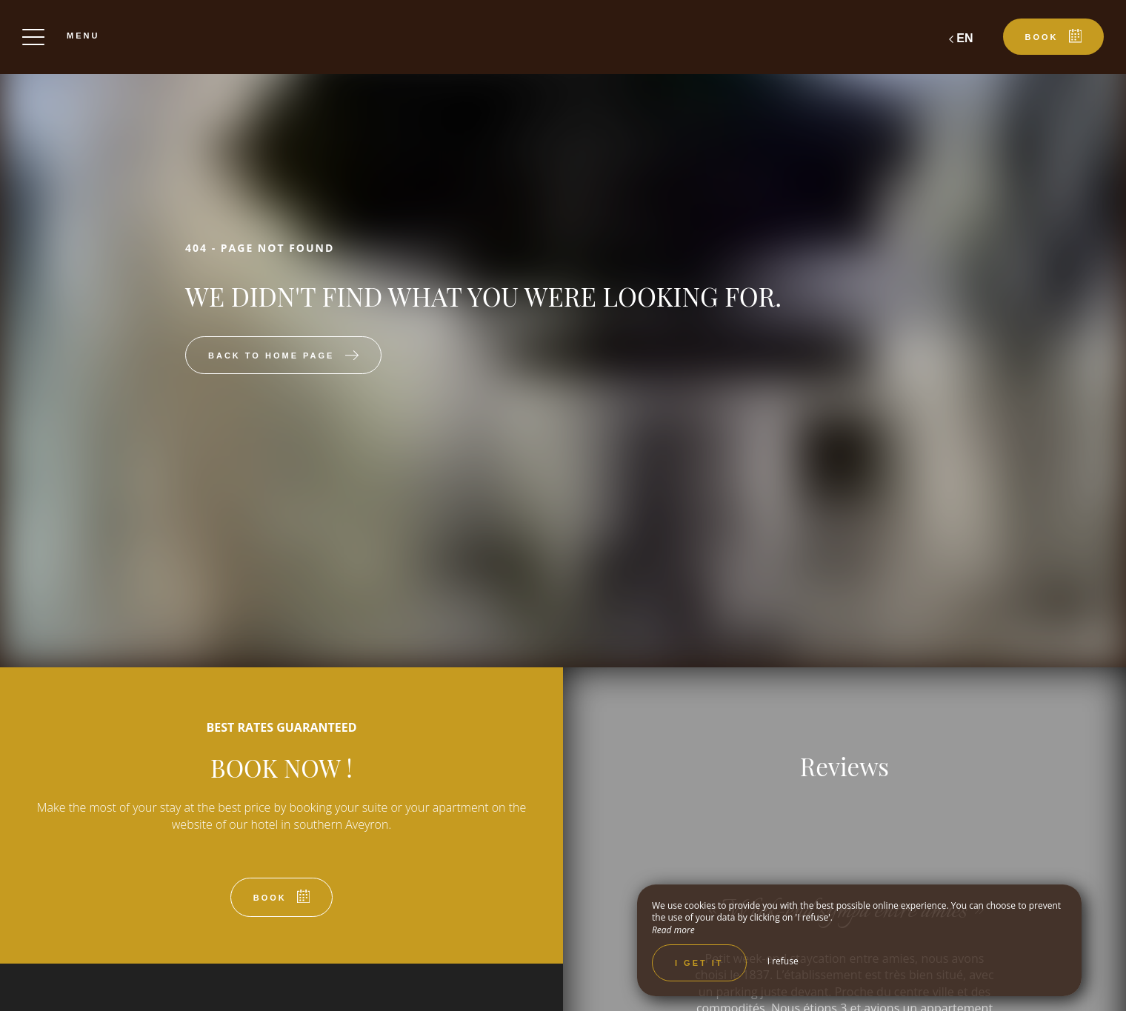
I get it (699, 962)
